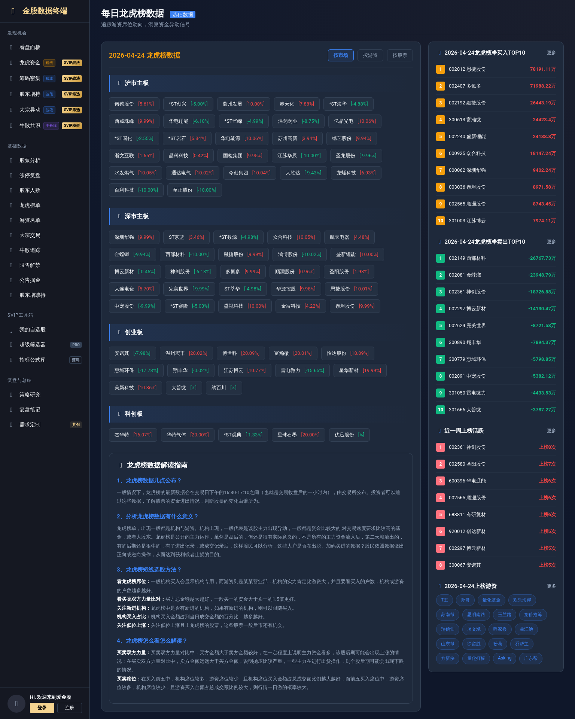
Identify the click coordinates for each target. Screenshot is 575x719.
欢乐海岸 (522, 600)
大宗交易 (23, 235)
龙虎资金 (44, 63)
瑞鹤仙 (447, 629)
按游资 (370, 55)
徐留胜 (474, 643)
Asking (504, 658)
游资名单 (23, 220)
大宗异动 (44, 110)
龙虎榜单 (23, 205)
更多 (551, 52)
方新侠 (447, 658)
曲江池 (526, 629)
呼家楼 (500, 629)
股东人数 (23, 190)
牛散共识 (44, 126)
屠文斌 (474, 629)
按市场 (341, 55)
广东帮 (531, 658)
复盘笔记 (23, 409)
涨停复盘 (23, 175)
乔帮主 (522, 643)
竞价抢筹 (533, 614)
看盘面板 (23, 47)
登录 (41, 707)
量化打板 (476, 658)
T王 (444, 600)
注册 (69, 707)
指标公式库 (44, 360)
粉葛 (497, 643)
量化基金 (492, 600)
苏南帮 (447, 614)
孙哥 (465, 600)
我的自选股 (26, 329)
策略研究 (23, 395)
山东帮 (447, 643)
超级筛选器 (44, 344)
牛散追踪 (23, 250)
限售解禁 (23, 265)
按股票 (400, 55)
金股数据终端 (37, 11)
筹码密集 (44, 78)
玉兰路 (504, 614)
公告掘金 (23, 280)
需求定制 (44, 424)
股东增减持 (26, 295)
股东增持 (44, 94)
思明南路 (476, 614)
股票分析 (23, 160)
